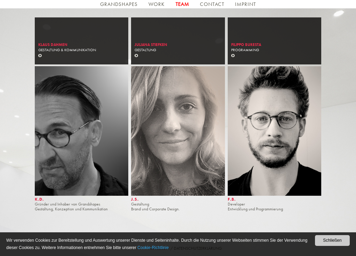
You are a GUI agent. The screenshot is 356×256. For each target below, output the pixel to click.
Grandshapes (119, 4)
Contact (213, 4)
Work (157, 4)
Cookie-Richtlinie (153, 247)
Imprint (245, 4)
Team (183, 4)
